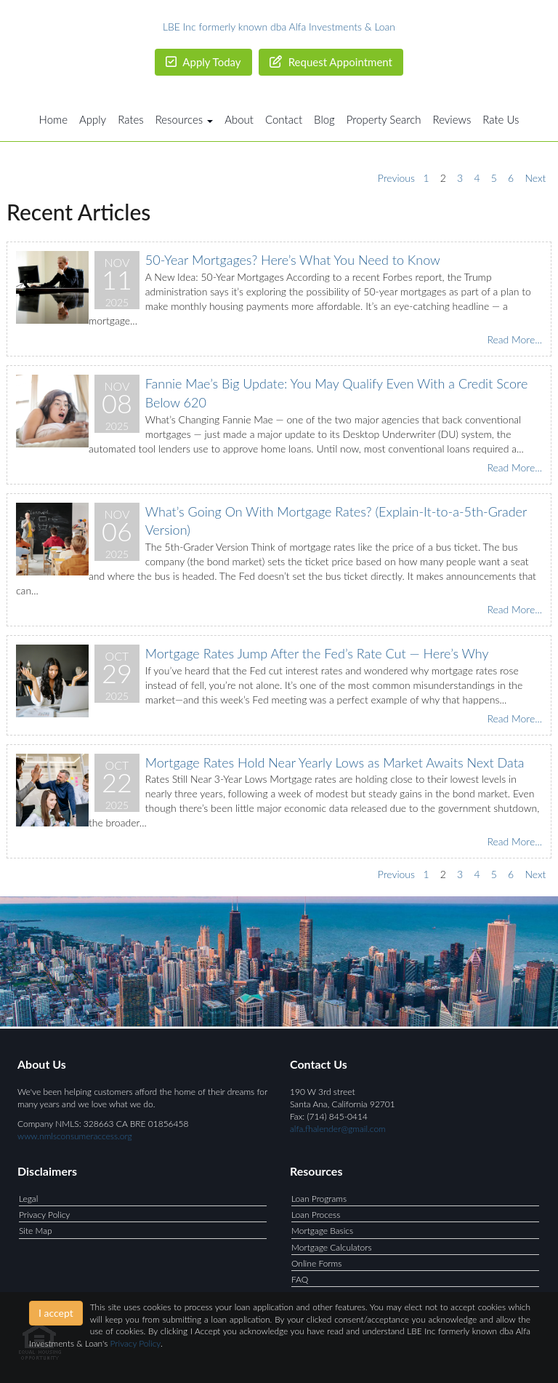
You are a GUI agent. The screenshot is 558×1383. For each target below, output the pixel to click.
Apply (92, 119)
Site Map (35, 1230)
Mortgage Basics (322, 1230)
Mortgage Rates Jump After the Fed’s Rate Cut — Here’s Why (317, 653)
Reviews (452, 119)
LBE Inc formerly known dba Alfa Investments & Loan (279, 26)
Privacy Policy (44, 1214)
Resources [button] (184, 119)
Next (535, 178)
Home (53, 119)
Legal (28, 1198)
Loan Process (315, 1214)
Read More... (514, 339)
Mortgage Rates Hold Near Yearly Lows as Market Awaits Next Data (335, 762)
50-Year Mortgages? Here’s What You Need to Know (292, 260)
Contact (283, 119)
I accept (56, 1313)
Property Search (384, 119)
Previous (396, 178)
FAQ (299, 1279)
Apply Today (203, 61)
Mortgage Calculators (331, 1247)
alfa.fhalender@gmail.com (338, 1128)
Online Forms (316, 1263)
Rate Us (500, 119)
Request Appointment (331, 61)
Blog (324, 119)
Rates (131, 119)
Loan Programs (319, 1198)
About (239, 119)
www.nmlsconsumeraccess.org (74, 1136)
